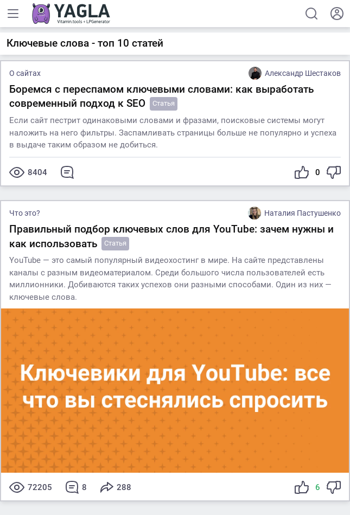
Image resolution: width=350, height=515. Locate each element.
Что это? (24, 213)
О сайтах (25, 73)
